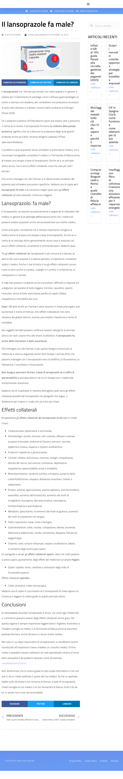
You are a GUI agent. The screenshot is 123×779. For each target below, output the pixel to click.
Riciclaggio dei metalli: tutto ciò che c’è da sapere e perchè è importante (97, 135)
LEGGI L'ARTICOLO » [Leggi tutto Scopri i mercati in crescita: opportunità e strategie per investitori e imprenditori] (113, 99)
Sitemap (114, 769)
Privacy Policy (75, 769)
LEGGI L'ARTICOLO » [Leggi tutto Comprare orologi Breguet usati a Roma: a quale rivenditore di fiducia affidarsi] (95, 220)
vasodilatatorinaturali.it (14, 671)
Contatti (103, 769)
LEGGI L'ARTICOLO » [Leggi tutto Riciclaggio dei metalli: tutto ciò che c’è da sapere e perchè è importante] (95, 161)
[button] (88, 8)
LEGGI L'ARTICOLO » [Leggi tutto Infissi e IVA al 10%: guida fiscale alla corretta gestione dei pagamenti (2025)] (95, 96)
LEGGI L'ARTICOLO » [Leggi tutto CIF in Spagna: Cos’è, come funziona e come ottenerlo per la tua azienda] (113, 158)
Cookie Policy (91, 769)
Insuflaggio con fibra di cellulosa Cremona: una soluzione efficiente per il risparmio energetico (115, 197)
